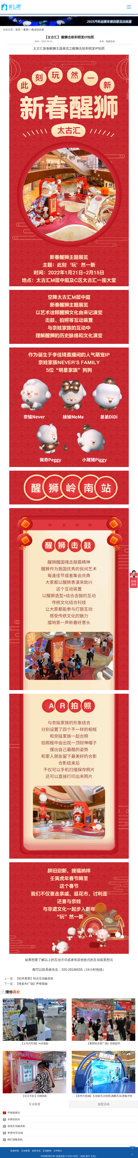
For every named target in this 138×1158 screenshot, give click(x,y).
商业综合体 (37, 29)
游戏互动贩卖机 (16, 1126)
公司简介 (57, 1150)
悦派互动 (110, 41)
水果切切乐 (13, 1119)
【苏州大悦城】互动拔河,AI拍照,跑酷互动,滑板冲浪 (103, 1074)
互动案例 (47, 1150)
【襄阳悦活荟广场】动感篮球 (103, 1021)
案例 (25, 29)
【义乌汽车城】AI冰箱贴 (34, 1021)
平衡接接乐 (13, 1112)
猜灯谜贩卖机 (15, 1139)
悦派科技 (14, 1150)
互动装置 (25, 1150)
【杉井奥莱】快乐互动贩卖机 (34, 978)
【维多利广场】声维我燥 (32, 984)
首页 (17, 29)
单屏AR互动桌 (15, 1132)
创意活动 (36, 1150)
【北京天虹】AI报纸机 (34, 1074)
